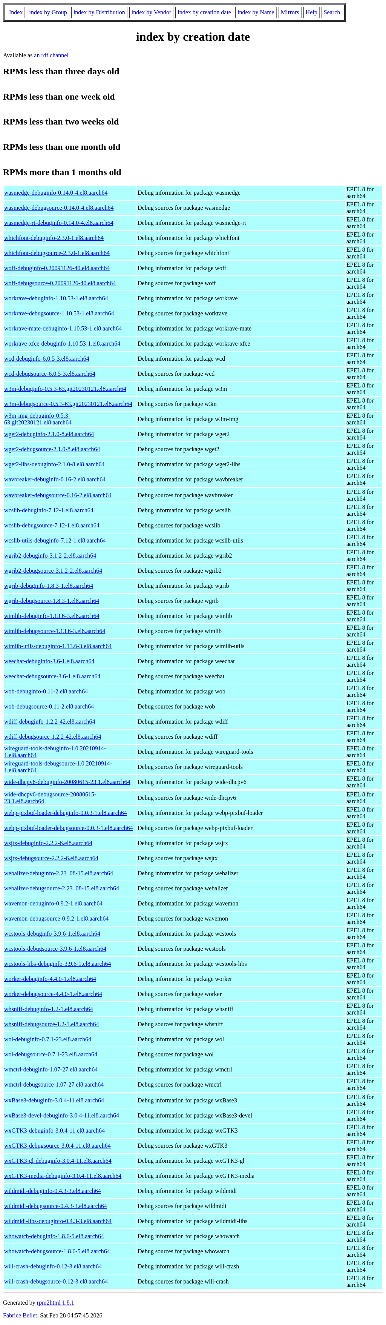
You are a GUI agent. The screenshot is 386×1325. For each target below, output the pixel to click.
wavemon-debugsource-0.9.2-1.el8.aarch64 (56, 918)
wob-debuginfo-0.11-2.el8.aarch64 (46, 691)
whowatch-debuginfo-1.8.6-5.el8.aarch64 (54, 1236)
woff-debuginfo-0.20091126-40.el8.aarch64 (57, 268)
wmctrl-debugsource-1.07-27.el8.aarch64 (54, 1084)
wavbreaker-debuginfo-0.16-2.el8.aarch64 (55, 479)
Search (332, 12)
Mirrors (290, 12)
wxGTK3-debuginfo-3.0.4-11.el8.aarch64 (54, 1130)
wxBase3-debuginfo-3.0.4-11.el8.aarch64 (54, 1100)
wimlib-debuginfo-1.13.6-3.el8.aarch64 (51, 616)
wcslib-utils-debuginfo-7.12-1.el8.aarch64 (55, 540)
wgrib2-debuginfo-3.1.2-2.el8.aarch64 (50, 555)
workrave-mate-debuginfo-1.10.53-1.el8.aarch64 (63, 328)
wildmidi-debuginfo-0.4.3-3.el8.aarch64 (52, 1191)
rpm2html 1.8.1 (55, 1302)
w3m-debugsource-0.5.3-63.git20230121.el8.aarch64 (68, 404)
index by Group (48, 12)
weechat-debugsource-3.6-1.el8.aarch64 (52, 676)
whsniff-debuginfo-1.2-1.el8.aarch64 (48, 1009)
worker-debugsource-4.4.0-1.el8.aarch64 (53, 994)
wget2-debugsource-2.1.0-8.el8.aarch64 (52, 449)
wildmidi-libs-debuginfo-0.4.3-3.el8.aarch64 (58, 1221)
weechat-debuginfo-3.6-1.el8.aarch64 (49, 661)
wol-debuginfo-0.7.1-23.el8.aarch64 (47, 1039)
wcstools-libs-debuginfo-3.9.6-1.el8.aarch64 (57, 964)
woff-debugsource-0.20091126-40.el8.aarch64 (60, 283)
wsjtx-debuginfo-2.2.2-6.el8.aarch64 (48, 843)
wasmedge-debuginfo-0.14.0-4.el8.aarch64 (56, 192)
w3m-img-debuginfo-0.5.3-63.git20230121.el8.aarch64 (38, 419)
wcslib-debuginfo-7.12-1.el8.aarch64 (48, 510)
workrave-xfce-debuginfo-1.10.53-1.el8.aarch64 (62, 343)
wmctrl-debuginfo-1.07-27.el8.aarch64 (51, 1069)
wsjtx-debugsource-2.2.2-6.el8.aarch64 (51, 858)
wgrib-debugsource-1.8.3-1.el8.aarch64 (51, 601)
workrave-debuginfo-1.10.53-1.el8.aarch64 (56, 298)
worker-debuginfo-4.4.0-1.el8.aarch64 (50, 979)
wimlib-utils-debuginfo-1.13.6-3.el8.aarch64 (58, 646)
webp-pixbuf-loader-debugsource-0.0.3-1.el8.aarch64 (68, 828)
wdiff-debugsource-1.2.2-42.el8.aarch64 (52, 736)
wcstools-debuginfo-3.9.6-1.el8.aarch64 (52, 933)
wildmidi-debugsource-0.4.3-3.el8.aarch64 (55, 1206)
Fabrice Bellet (20, 1315)
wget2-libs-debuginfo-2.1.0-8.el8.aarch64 (54, 464)
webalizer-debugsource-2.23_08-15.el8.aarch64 (61, 888)
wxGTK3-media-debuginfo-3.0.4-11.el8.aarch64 (62, 1176)
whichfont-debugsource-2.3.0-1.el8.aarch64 (57, 253)
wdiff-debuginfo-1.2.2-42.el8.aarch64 (49, 721)
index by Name (255, 12)
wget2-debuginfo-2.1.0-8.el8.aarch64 (49, 434)
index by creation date (204, 12)
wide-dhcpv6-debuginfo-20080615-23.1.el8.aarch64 (67, 782)
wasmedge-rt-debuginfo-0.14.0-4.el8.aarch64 (58, 223)
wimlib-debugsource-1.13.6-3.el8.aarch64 (54, 631)
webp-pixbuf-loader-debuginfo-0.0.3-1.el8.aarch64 (65, 813)
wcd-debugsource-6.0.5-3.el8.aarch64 (49, 373)
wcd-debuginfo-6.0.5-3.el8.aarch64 (46, 358)
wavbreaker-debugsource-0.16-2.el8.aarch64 (58, 495)
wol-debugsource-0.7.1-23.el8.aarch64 (50, 1054)
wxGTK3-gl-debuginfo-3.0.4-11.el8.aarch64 (58, 1160)
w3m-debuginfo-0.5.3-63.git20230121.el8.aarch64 (65, 389)
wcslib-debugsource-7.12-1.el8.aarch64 (52, 525)
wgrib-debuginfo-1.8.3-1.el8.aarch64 (48, 586)
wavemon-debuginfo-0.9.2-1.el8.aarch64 (53, 903)
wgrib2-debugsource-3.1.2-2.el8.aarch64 (53, 570)
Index (16, 12)
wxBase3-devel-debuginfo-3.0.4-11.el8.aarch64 (61, 1115)
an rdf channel (51, 55)
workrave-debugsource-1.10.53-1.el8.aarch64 (59, 313)
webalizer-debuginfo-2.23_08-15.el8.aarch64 (58, 873)
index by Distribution (99, 12)
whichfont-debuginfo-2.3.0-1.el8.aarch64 (54, 238)
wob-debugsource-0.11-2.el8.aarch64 (49, 706)
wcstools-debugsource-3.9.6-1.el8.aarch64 (55, 948)
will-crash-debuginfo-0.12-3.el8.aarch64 (53, 1266)
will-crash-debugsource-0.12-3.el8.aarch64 (56, 1281)
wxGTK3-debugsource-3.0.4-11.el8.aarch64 (57, 1145)
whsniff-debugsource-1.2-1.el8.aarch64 (51, 1024)
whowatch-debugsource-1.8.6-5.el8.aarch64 (57, 1251)
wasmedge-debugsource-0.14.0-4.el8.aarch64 (59, 207)
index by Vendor (151, 12)
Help (311, 12)
